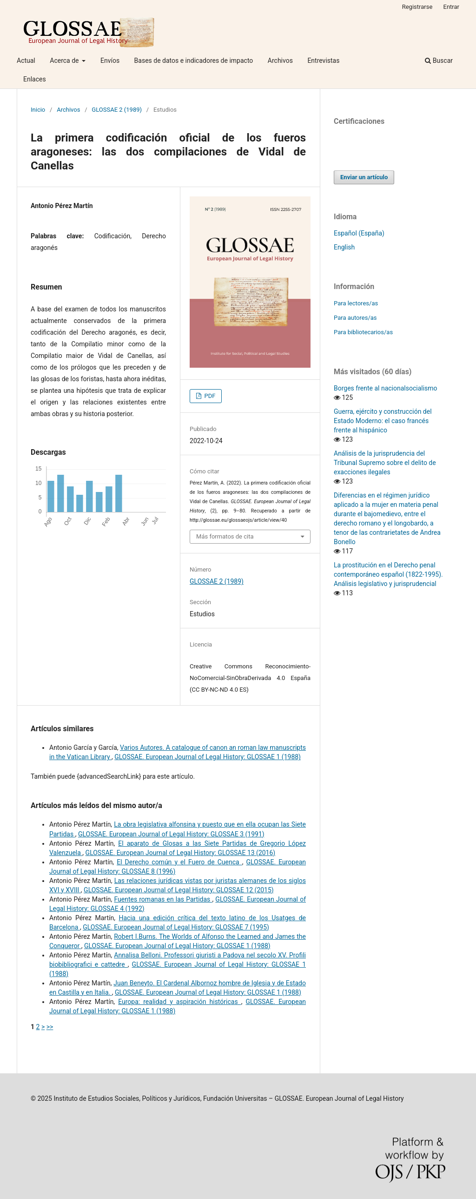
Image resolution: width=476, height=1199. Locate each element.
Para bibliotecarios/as (363, 332)
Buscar (439, 60)
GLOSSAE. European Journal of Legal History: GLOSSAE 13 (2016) (181, 852)
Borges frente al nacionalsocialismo (385, 388)
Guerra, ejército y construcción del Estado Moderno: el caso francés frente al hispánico (383, 421)
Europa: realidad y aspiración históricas (179, 1001)
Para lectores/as (356, 303)
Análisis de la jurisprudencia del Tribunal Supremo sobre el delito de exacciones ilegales (385, 463)
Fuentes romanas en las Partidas (163, 899)
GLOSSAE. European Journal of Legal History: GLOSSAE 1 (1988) (207, 757)
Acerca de (65, 60)
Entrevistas (323, 60)
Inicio (38, 109)
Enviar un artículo (364, 177)
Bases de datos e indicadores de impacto (193, 60)
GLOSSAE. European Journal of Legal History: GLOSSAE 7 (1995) (176, 927)
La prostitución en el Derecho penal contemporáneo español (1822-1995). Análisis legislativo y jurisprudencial (388, 574)
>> (49, 1027)
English (344, 247)
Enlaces (34, 79)
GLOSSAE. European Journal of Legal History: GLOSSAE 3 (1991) (171, 834)
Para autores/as (355, 317)
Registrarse (417, 6)
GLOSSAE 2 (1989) (117, 109)
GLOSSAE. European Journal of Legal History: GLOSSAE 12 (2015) (179, 890)
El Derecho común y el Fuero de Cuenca (179, 862)
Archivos (280, 60)
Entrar (451, 6)
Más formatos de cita (225, 536)
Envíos (109, 60)
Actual (26, 60)
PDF (209, 395)
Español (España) (359, 233)
